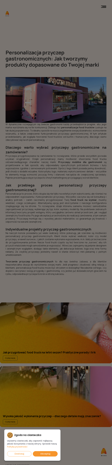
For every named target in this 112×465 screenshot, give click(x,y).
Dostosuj (19, 453)
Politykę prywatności (17, 446)
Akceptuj (45, 453)
